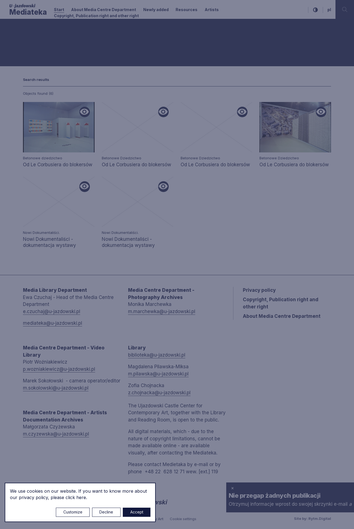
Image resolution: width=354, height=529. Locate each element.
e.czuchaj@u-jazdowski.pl (51, 311)
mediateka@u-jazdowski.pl (52, 323)
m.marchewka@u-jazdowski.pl (161, 311)
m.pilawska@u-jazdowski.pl (158, 374)
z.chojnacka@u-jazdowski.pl (159, 392)
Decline (106, 512)
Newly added (156, 9)
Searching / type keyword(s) (36, 46)
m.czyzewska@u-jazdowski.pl (56, 434)
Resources (186, 9)
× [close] (232, 488)
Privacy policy (259, 290)
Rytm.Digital (319, 518)
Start (59, 9)
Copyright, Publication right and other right (96, 15)
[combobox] (65, 33)
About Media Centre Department (103, 9)
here (81, 497)
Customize (72, 512)
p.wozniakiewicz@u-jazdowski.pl (59, 369)
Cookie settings (183, 519)
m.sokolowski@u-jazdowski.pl (55, 388)
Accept (136, 512)
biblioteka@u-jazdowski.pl (156, 355)
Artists (212, 9)
